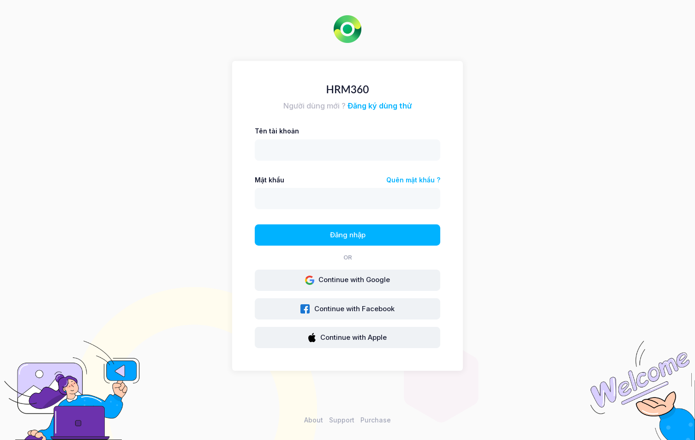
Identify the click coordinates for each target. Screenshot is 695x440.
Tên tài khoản (277, 131)
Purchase (375, 420)
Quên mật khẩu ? (413, 180)
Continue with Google (347, 280)
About (313, 420)
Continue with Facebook (347, 308)
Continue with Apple (347, 337)
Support (341, 420)
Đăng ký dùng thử (380, 105)
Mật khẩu (269, 180)
